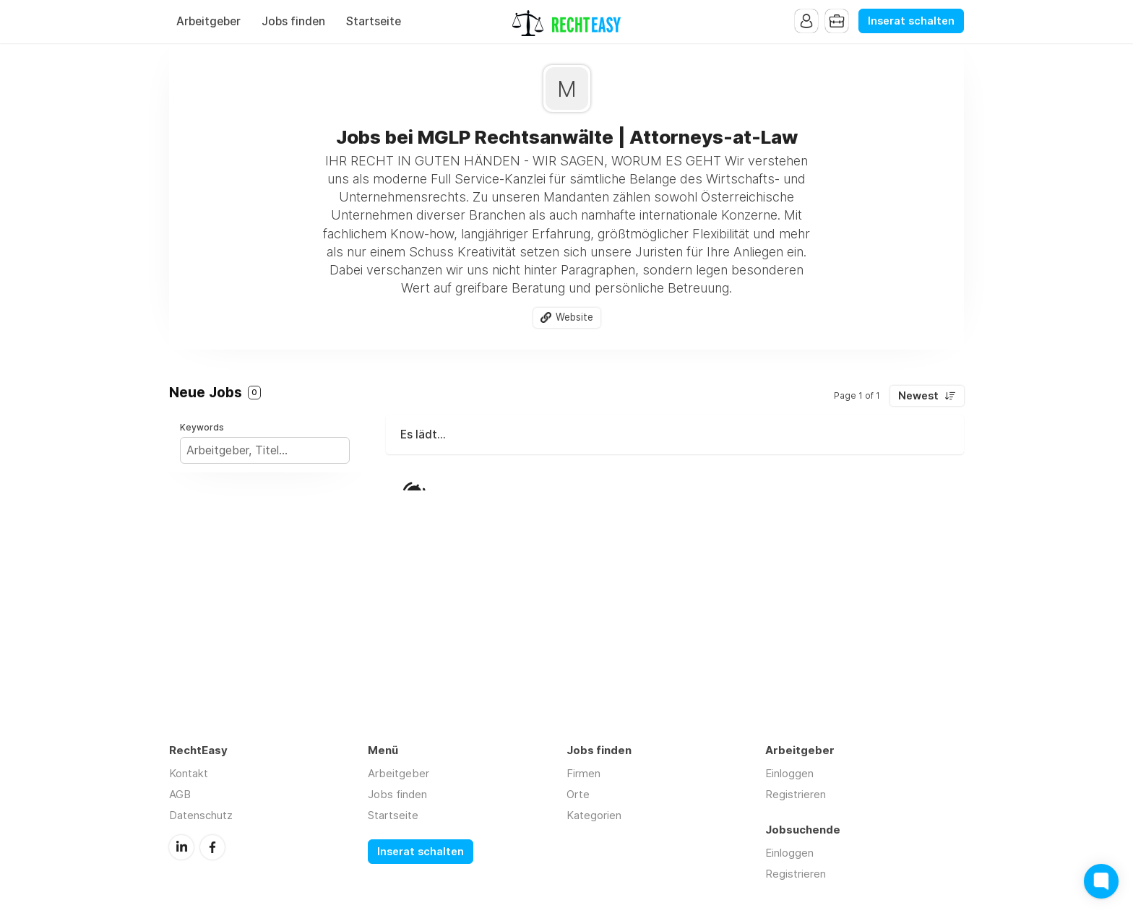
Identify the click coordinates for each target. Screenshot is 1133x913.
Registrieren (795, 794)
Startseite (373, 21)
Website (574, 317)
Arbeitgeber (208, 21)
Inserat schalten (911, 20)
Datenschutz (201, 815)
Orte (578, 794)
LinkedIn (181, 847)
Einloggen (789, 773)
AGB (180, 794)
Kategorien (593, 815)
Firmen (583, 773)
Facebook (212, 847)
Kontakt (188, 773)
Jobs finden (293, 21)
